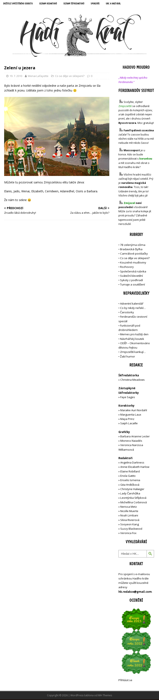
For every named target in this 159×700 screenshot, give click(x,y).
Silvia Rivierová (129, 520)
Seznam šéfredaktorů (81, 4)
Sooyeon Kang (129, 525)
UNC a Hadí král (123, 4)
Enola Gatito (128, 476)
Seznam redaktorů (53, 4)
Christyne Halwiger (132, 489)
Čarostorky (127, 313)
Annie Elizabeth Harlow (134, 467)
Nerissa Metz (128, 507)
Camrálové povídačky (134, 254)
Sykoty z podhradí (131, 281)
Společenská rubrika (133, 272)
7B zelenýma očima (132, 245)
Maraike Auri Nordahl (133, 410)
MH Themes (105, 696)
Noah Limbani (129, 516)
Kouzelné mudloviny (133, 263)
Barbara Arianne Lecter (135, 437)
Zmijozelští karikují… (133, 352)
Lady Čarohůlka (130, 494)
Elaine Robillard (130, 472)
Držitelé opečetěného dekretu (19, 4)
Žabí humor (127, 357)
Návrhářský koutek (132, 339)
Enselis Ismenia (130, 481)
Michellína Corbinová (133, 503)
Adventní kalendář (131, 304)
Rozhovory (127, 267)
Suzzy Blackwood (131, 529)
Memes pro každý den (134, 335)
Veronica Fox (128, 533)
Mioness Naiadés (131, 441)
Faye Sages (127, 398)
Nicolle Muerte (129, 511)
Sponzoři (104, 4)
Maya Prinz (127, 419)
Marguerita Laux (130, 415)
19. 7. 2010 (16, 76)
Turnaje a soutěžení (132, 285)
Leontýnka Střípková (133, 498)
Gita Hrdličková (129, 485)
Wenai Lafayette (38, 76)
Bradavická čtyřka (131, 250)
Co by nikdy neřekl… (133, 308)
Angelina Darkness (132, 463)
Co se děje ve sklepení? (69, 76)
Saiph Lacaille (129, 424)
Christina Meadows (132, 380)
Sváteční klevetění (131, 276)
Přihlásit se (125, 680)
